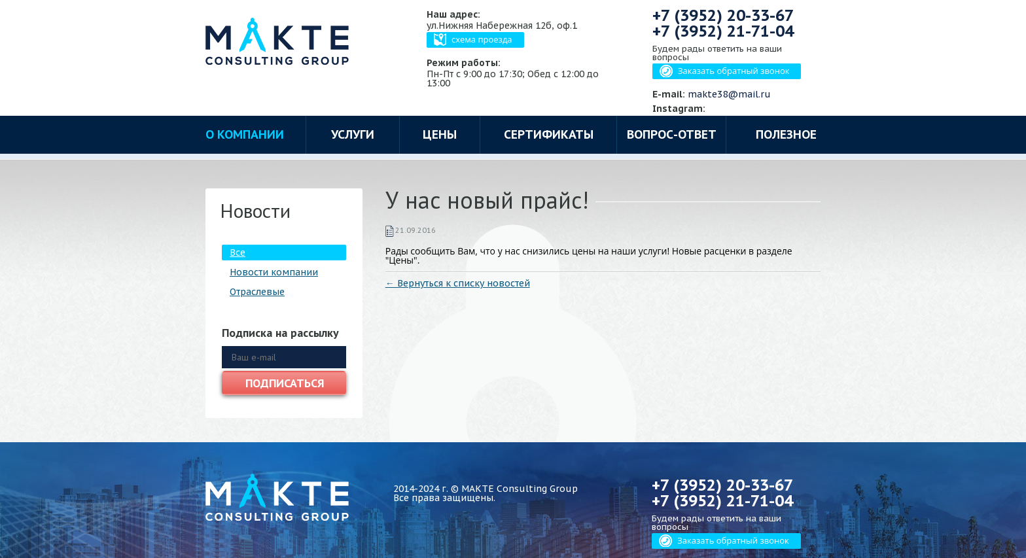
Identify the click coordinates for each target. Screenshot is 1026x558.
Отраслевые (257, 292)
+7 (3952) (723, 15)
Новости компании (274, 272)
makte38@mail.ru (729, 94)
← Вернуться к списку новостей (457, 283)
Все (237, 252)
